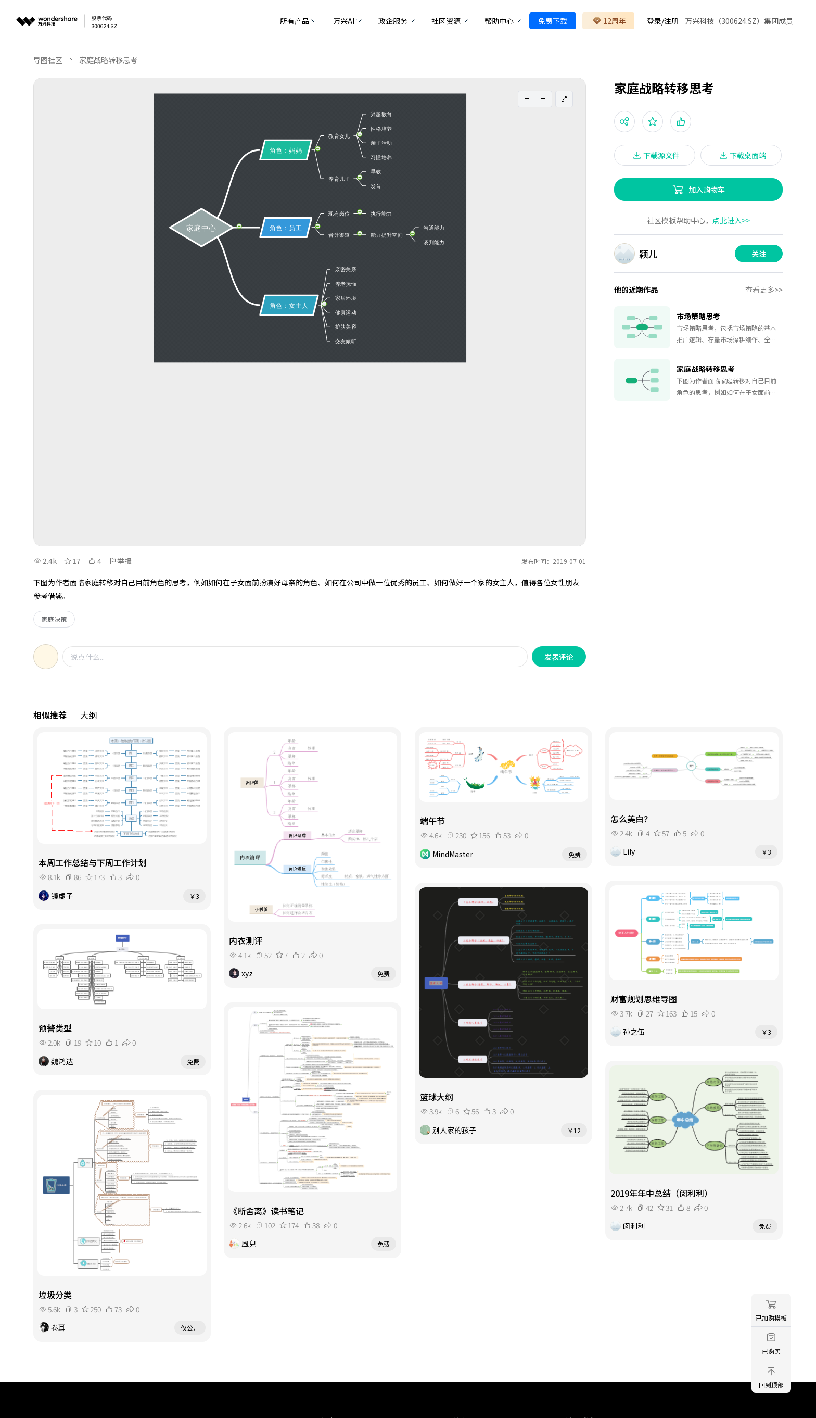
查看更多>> (764, 289)
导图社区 (47, 60)
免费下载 (552, 21)
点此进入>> (731, 220)
